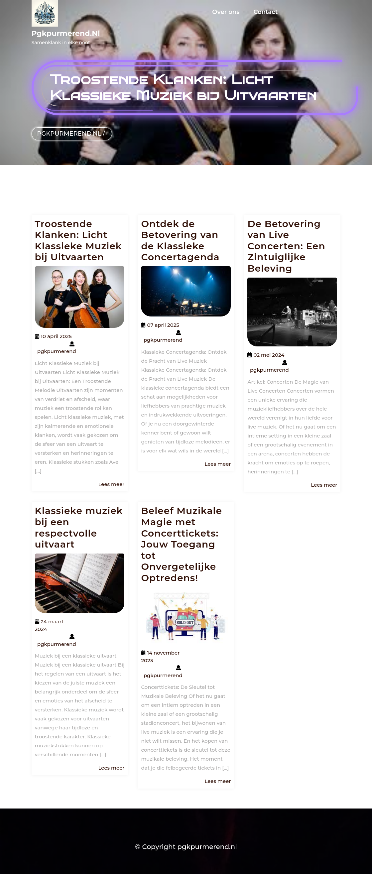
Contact (266, 12)
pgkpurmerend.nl (66, 33)
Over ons (225, 12)
